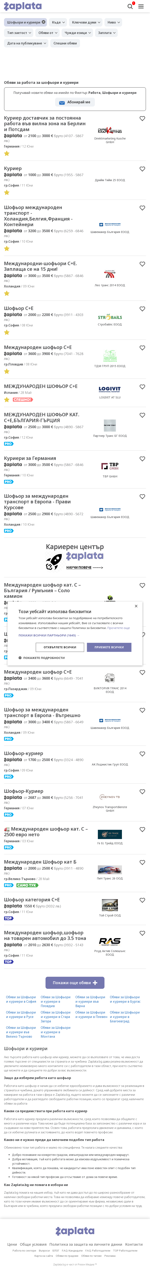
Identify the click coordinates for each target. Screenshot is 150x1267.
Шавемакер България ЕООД (109, 234)
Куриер (13, 169)
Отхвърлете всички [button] (60, 647)
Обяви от (46, 33)
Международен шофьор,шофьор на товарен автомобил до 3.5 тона (41, 950)
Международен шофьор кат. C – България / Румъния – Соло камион (44, 597)
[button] (74, 635)
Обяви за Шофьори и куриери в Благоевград (125, 1034)
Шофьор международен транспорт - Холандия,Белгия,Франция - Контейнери (41, 218)
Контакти (134, 1262)
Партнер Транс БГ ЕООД (110, 441)
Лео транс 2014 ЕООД (110, 288)
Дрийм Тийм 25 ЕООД (110, 181)
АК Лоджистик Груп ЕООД (110, 774)
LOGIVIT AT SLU (110, 402)
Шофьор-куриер (25, 762)
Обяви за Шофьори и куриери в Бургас (125, 1017)
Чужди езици (76, 33)
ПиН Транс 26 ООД (110, 889)
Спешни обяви (65, 43)
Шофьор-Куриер (25, 800)
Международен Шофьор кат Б (43, 872)
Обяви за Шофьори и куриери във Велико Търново (21, 1050)
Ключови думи (84, 22)
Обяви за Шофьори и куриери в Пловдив (56, 1019)
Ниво (112, 22)
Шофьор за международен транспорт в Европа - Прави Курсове (40, 507)
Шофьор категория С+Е (34, 910)
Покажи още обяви (75, 1000)
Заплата (104, 33)
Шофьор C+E (20, 311)
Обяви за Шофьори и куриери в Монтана (56, 1050)
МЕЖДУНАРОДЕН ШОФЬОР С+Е (44, 390)
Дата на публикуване (24, 43)
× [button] (136, 606)
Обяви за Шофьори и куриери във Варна (90, 1019)
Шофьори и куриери (23, 22)
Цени (12, 1262)
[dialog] (74, 633)
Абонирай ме (78, 102)
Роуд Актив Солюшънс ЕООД (110, 967)
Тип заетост (17, 33)
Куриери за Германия (32, 463)
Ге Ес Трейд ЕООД (110, 853)
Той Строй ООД (110, 926)
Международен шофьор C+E (41, 351)
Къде (56, 22)
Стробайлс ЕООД (110, 328)
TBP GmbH (110, 482)
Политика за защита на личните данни (85, 1262)
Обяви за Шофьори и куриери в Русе (21, 1032)
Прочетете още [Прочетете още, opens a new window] (118, 628)
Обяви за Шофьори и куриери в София (21, 1017)
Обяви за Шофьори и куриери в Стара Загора (56, 1034)
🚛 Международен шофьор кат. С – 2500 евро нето (45, 841)
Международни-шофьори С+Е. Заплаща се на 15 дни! (44, 269)
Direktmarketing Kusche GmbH (110, 141)
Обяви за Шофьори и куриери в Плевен (91, 1032)
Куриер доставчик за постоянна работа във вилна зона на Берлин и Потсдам (42, 124)
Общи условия (33, 1262)
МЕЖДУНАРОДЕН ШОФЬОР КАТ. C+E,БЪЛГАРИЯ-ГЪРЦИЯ (45, 422)
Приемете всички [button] (109, 647)
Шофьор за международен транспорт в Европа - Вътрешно (45, 721)
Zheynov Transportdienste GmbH (110, 818)
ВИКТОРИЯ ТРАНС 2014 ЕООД (110, 698)
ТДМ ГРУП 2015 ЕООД (110, 370)
